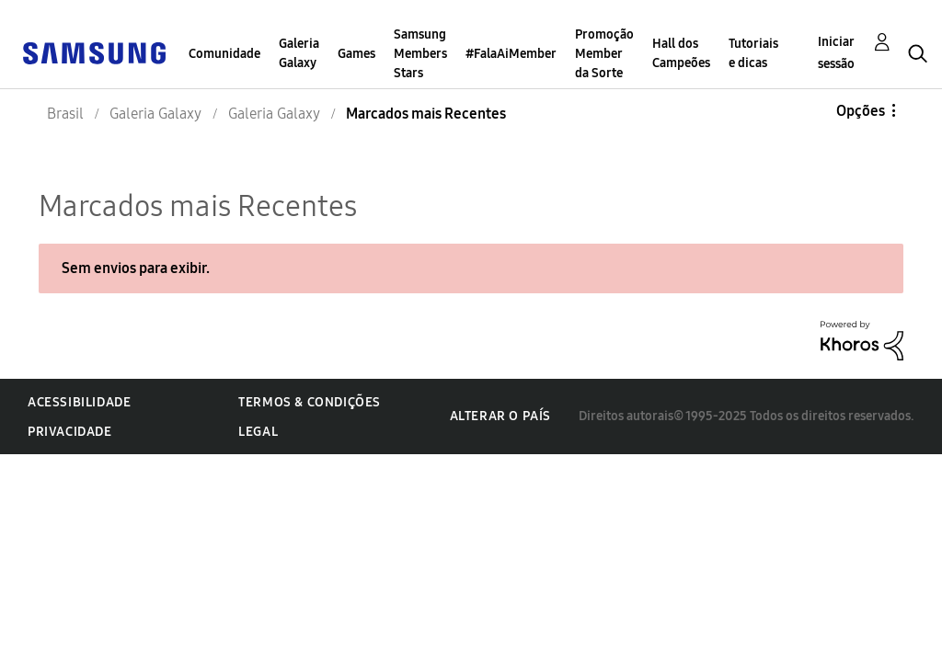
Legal (258, 431)
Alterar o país (500, 416)
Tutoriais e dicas (753, 53)
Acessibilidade (79, 402)
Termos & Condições (309, 402)
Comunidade (224, 54)
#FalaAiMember (511, 54)
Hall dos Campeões (681, 53)
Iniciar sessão (836, 53)
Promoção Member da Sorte (604, 54)
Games (356, 54)
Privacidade (70, 431)
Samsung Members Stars (420, 54)
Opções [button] (860, 111)
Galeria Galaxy (299, 53)
